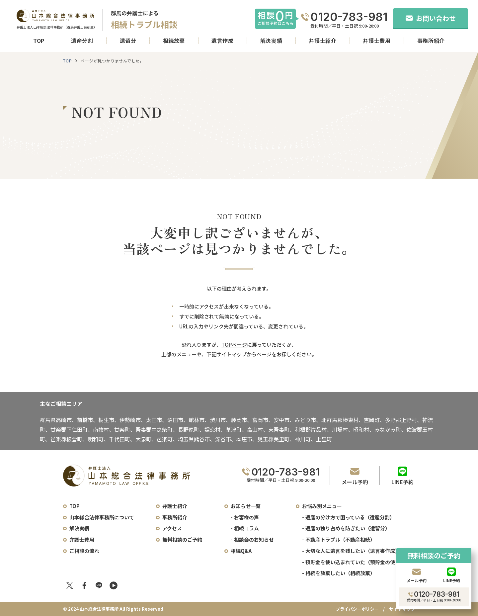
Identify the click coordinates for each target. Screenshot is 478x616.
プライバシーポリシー (357, 609)
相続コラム (246, 528)
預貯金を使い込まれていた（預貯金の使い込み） (360, 562)
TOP (38, 41)
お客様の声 (246, 517)
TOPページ (234, 344)
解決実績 (271, 41)
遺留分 (128, 41)
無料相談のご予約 (182, 539)
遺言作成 (222, 41)
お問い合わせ (431, 18)
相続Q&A (241, 550)
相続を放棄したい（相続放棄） (340, 573)
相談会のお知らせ (254, 539)
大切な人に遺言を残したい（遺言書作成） (352, 550)
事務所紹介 (431, 41)
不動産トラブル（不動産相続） (340, 539)
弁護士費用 (376, 41)
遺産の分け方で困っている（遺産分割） (350, 517)
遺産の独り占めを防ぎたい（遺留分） (347, 528)
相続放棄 (174, 41)
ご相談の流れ (84, 550)
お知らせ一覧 (246, 505)
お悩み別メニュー (322, 505)
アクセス (172, 528)
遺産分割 (82, 41)
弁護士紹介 (322, 41)
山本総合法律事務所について (101, 517)
